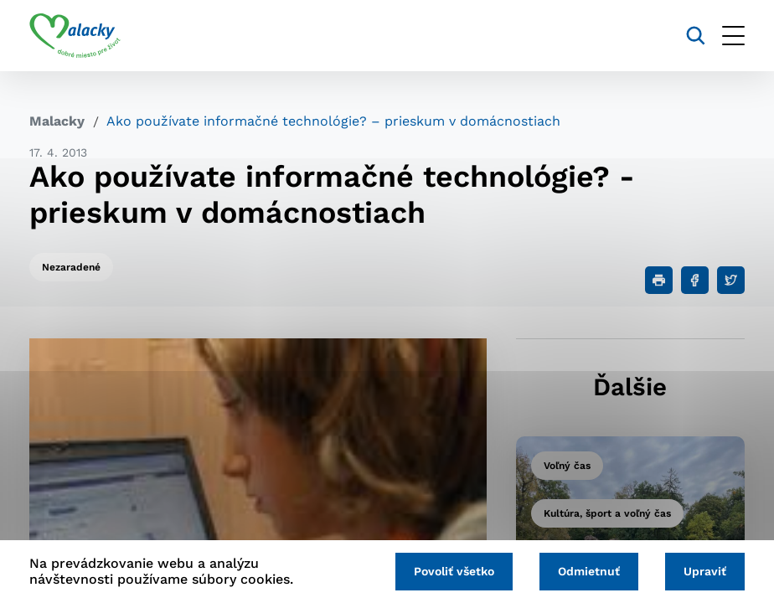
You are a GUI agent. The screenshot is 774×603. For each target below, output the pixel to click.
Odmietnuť (589, 571)
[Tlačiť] (659, 280)
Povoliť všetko (454, 571)
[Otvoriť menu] (733, 35)
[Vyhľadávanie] (695, 35)
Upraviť (705, 571)
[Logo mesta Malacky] (75, 36)
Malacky (57, 121)
